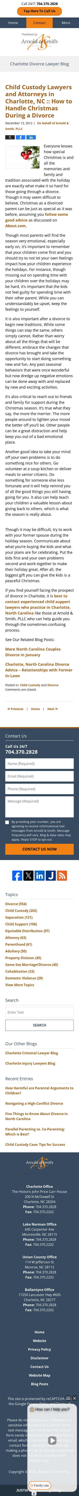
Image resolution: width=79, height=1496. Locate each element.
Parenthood (18, 944)
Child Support (21, 924)
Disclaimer (39, 1358)
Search (39, 1025)
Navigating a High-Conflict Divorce (34, 1103)
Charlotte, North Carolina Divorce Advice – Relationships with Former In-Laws (38, 670)
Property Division (23, 958)
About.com (15, 225)
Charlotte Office (39, 1186)
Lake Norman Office (39, 1224)
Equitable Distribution (27, 931)
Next (52, 708)
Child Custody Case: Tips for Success (35, 1144)
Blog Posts (39, 1384)
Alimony (15, 937)
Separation (18, 917)
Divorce (52, 685)
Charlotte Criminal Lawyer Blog (31, 1053)
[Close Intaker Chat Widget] (75, 1398)
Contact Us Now (39, 849)
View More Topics (19, 985)
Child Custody (30, 685)
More (66, 22)
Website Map (39, 1375)
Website (39, 1340)
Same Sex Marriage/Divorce (31, 964)
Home (13, 22)
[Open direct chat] (68, 1398)
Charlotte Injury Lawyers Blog (30, 1063)
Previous (15, 708)
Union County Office (40, 1257)
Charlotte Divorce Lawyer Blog (39, 42)
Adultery (16, 951)
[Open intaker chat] (34, 1494)
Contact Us (39, 1366)
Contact (39, 22)
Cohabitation (19, 971)
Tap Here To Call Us (39, 11)
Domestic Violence (24, 978)
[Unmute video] (52, 1440)
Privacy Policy (39, 1349)
